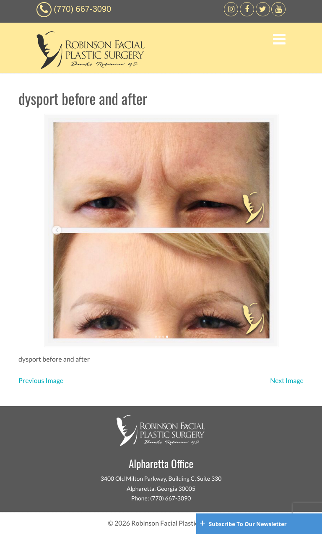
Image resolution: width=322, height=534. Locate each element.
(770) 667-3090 (82, 9)
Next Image (287, 381)
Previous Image (40, 381)
